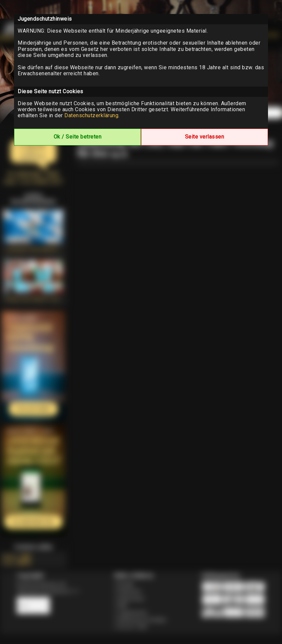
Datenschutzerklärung (91, 115)
